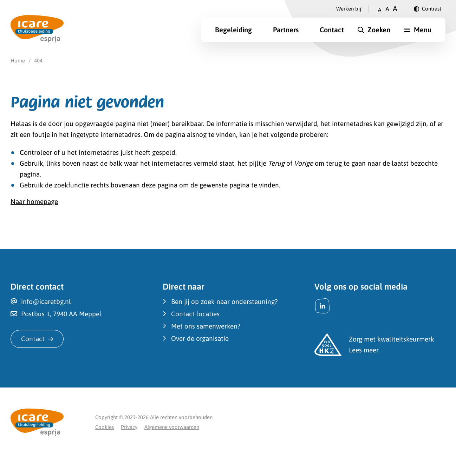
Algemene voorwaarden (171, 427)
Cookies (104, 427)
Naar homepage (34, 201)
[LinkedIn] (322, 306)
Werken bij (348, 9)
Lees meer (364, 350)
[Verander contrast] (427, 9)
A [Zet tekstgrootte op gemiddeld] (387, 9)
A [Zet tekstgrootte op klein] (379, 10)
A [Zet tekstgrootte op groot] (395, 9)
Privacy (129, 427)
